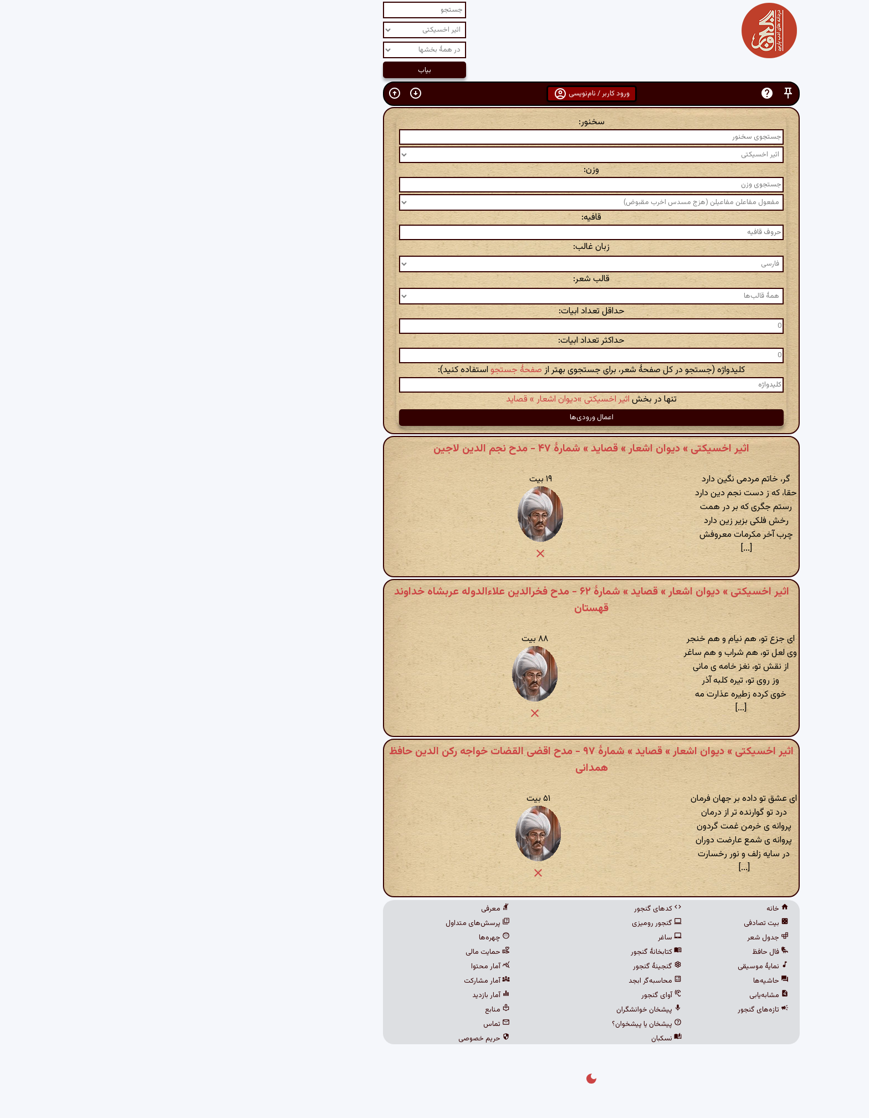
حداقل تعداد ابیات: (435, 311)
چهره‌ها (337, 937)
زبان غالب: (434, 247)
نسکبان (509, 1038)
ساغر (513, 937)
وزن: (434, 170)
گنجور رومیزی (500, 923)
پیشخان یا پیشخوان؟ (490, 1024)
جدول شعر (611, 937)
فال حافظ (613, 952)
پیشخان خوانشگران (492, 1009)
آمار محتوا (333, 966)
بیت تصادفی (609, 923)
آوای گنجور (504, 995)
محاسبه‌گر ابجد (498, 981)
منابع (340, 1009)
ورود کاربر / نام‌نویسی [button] (435, 93)
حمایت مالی (331, 952)
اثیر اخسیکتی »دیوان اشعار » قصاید (411, 399)
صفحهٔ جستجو (359, 370)
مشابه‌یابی (612, 995)
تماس (339, 1024)
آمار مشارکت (330, 981)
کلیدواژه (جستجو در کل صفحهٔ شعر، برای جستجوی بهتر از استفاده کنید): (434, 370)
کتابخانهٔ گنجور (499, 952)
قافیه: (434, 218)
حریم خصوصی (327, 1038)
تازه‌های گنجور (606, 1009)
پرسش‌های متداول (321, 923)
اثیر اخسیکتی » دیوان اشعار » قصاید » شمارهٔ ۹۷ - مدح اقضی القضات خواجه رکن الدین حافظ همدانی (434, 759)
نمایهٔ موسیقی (606, 966)
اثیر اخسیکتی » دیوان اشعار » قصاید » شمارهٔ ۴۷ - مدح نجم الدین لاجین (434, 448)
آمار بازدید (334, 995)
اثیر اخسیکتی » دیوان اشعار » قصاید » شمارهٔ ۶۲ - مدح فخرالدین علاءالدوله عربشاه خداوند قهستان (434, 600)
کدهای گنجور (501, 908)
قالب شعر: (434, 279)
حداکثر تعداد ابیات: (434, 341)
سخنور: (435, 122)
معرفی (338, 908)
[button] (631, 93)
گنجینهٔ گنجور (500, 966)
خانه (621, 908)
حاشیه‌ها (614, 981)
